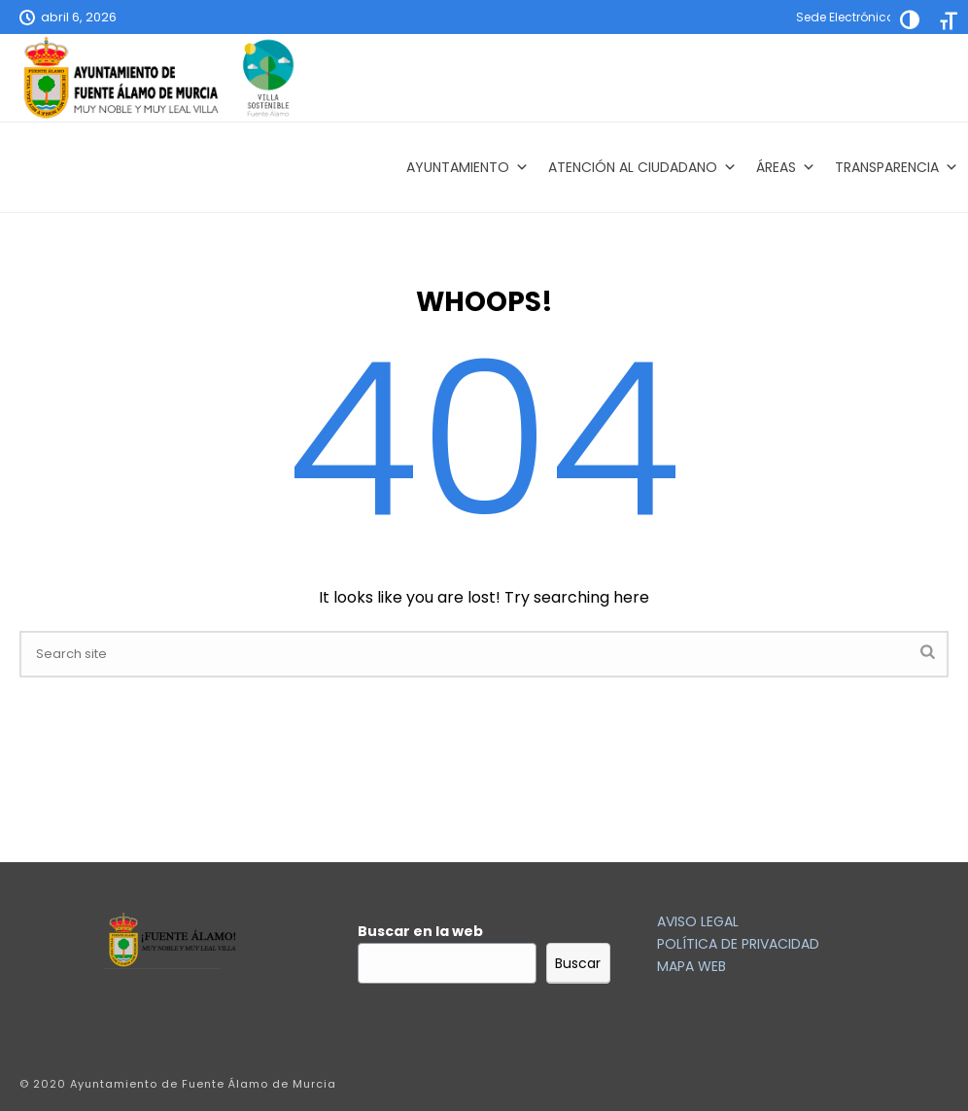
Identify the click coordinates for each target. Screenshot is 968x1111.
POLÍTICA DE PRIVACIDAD (738, 944)
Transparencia (896, 167)
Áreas (785, 167)
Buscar (578, 963)
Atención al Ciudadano (642, 167)
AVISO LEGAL (698, 921)
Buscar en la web (420, 931)
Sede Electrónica (845, 17)
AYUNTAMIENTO (467, 167)
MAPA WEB (691, 966)
